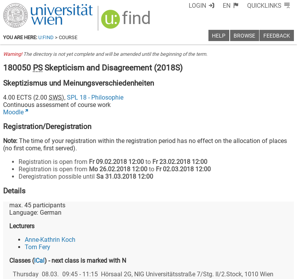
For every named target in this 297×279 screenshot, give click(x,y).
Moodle (13, 112)
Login (197, 5)
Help (218, 36)
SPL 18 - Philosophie (95, 97)
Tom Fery (37, 247)
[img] (126, 22)
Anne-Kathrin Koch (50, 239)
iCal (39, 260)
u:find (46, 37)
